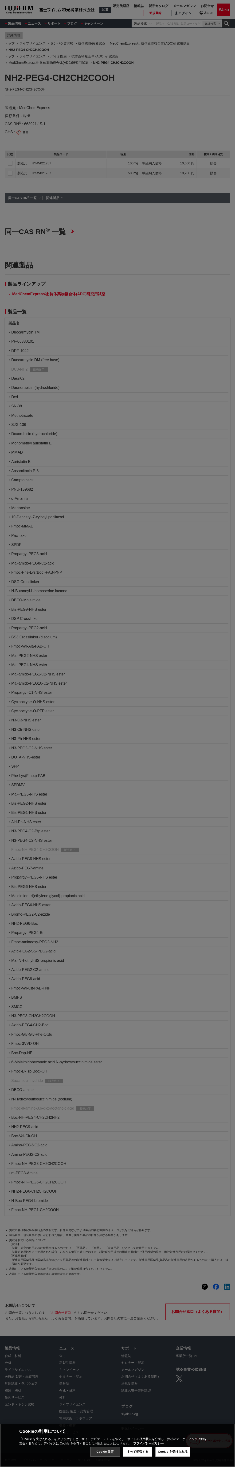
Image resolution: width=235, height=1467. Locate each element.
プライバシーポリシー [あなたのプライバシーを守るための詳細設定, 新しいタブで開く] (148, 1443)
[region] (117, 1445)
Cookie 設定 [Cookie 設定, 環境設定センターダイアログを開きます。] (105, 1451)
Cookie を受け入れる (173, 1451)
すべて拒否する (138, 1451)
